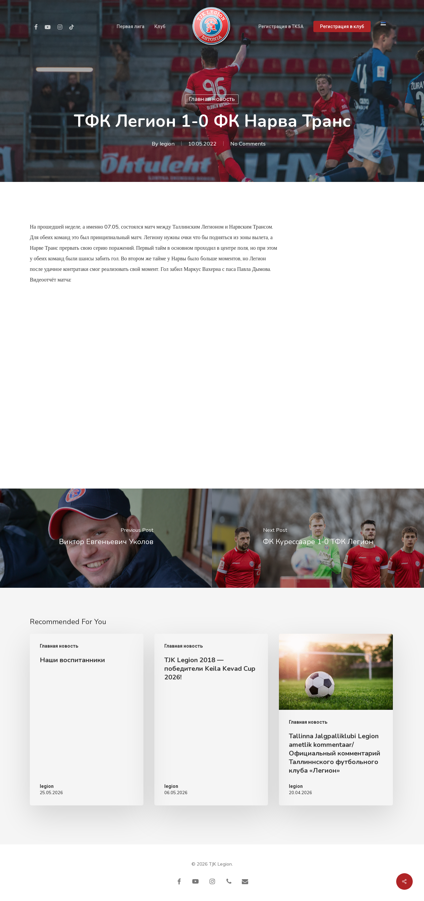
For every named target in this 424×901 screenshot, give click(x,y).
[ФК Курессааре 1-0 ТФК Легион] (318, 538)
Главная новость (212, 99)
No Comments (248, 143)
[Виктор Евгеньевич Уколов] (106, 538)
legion (167, 143)
